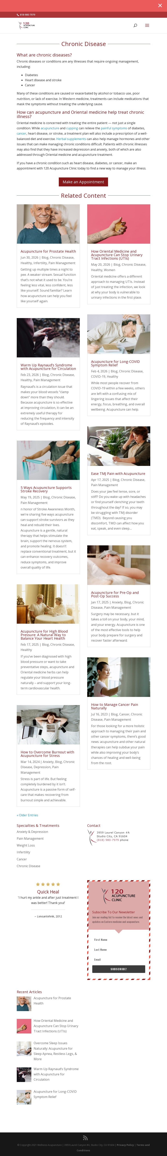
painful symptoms (114, 128)
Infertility (40, 263)
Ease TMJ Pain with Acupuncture (118, 473)
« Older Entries (27, 815)
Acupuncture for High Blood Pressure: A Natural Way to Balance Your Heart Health (44, 635)
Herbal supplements (71, 139)
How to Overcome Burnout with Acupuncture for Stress (47, 754)
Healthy (26, 263)
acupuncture (50, 128)
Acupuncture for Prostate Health (48, 251)
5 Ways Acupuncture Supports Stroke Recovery (46, 489)
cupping (72, 128)
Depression (42, 767)
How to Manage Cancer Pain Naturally (114, 706)
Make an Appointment (83, 181)
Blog (45, 257)
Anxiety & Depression (32, 832)
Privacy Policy (125, 1145)
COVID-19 (98, 376)
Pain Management (61, 263)
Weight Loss (26, 845)
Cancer (124, 714)
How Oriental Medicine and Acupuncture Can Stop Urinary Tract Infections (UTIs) (116, 255)
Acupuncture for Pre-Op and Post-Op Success (115, 594)
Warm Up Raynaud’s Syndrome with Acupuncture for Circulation (48, 367)
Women (109, 270)
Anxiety (48, 762)
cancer (21, 133)
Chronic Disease (62, 257)
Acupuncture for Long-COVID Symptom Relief (115, 363)
